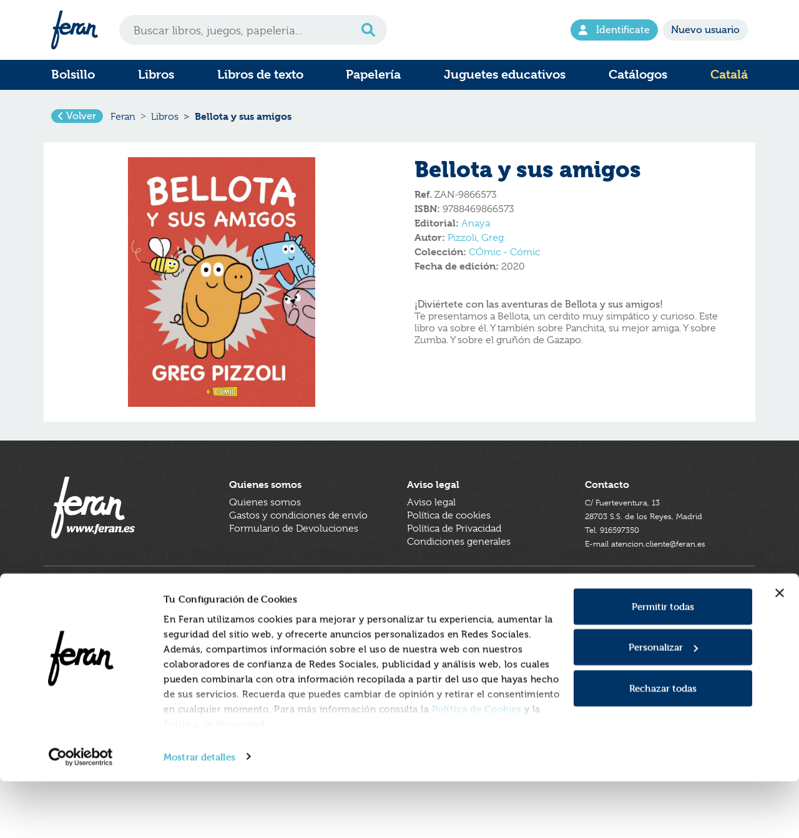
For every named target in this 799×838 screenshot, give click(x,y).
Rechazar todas (663, 745)
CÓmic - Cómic (504, 261)
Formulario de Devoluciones (293, 556)
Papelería (373, 74)
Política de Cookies (477, 765)
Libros (156, 74)
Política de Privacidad (214, 780)
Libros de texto (260, 74)
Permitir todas (663, 663)
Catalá (729, 74)
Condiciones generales (459, 569)
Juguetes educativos (505, 74)
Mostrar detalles (199, 813)
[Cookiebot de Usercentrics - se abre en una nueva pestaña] (80, 813)
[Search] (253, 30)
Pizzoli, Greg (476, 247)
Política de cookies (449, 543)
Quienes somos (265, 530)
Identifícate (614, 30)
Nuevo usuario (705, 30)
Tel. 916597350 (618, 556)
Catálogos (638, 74)
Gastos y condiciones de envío (298, 543)
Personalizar (663, 704)
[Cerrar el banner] (779, 649)
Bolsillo (73, 74)
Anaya (475, 232)
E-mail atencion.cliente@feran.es (658, 569)
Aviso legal (431, 530)
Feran (122, 121)
